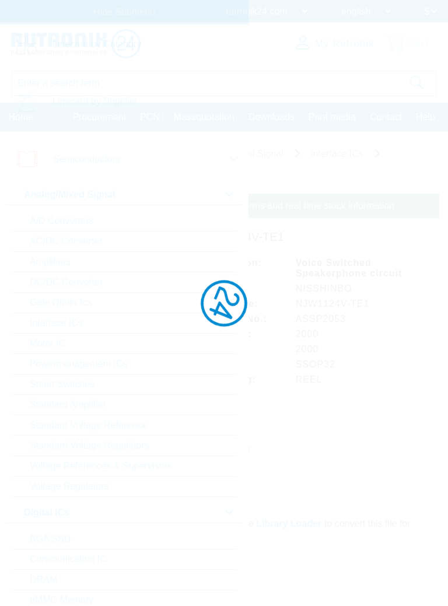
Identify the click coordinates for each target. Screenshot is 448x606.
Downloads (272, 116)
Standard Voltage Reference (88, 425)
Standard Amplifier (68, 404)
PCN (150, 116)
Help (425, 116)
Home (21, 116)
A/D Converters (61, 221)
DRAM (43, 579)
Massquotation (204, 116)
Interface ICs (56, 323)
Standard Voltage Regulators (89, 445)
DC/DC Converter (66, 282)
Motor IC (47, 343)
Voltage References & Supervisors (101, 466)
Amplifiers (50, 262)
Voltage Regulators (69, 486)
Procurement (99, 116)
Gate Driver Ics (61, 302)
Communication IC (68, 559)
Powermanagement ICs (78, 364)
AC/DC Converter (66, 241)
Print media (332, 116)
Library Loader (289, 522)
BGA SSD (50, 539)
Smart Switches (62, 384)
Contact (386, 116)
